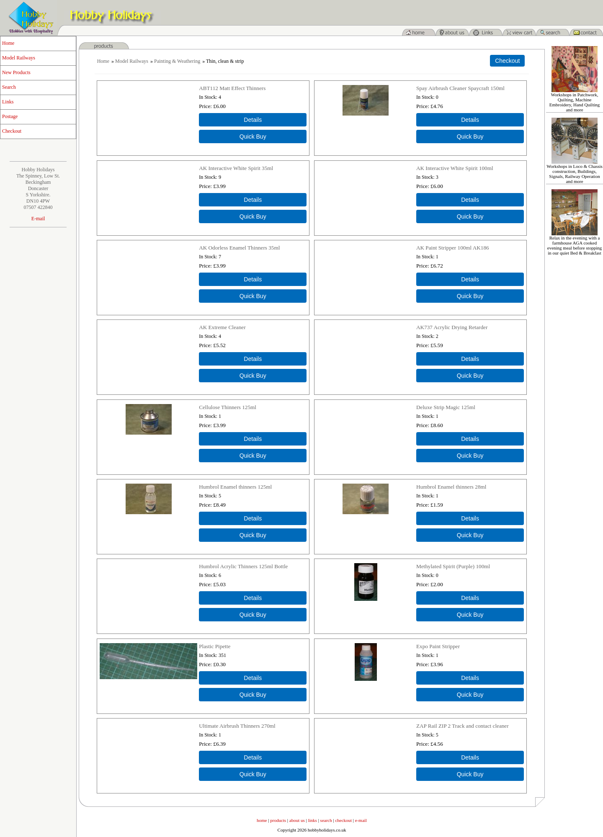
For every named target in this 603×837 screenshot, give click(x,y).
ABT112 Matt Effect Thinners (232, 88)
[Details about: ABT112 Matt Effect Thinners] (253, 119)
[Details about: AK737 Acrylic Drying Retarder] (470, 359)
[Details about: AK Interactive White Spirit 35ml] (253, 199)
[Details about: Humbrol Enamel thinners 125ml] (253, 518)
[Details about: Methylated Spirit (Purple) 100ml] (470, 598)
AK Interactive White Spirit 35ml (236, 168)
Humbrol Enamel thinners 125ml (235, 487)
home (262, 820)
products (278, 820)
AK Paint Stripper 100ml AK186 (452, 248)
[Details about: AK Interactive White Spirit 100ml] (470, 199)
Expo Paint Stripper (438, 646)
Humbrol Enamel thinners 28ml (451, 487)
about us (297, 820)
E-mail (38, 218)
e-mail (361, 820)
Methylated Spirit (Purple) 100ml (453, 566)
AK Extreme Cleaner (222, 327)
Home (8, 43)
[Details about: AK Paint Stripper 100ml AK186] (470, 279)
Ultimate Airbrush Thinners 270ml (237, 726)
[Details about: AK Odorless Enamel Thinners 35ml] (253, 279)
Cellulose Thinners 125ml (227, 407)
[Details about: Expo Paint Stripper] (470, 678)
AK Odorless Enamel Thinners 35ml (239, 248)
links (312, 820)
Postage (10, 116)
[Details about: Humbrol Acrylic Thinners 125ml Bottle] (253, 598)
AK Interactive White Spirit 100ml (454, 168)
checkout (343, 820)
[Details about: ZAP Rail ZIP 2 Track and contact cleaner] (470, 757)
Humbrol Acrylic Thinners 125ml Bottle (243, 566)
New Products (16, 72)
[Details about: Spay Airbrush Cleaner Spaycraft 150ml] (470, 119)
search (326, 820)
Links (7, 102)
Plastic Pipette (214, 646)
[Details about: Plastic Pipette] (253, 678)
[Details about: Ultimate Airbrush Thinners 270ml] (253, 757)
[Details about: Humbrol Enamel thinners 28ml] (470, 518)
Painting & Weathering (177, 61)
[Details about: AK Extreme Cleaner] (253, 359)
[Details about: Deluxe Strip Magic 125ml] (470, 439)
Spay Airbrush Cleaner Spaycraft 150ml (460, 88)
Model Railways (18, 58)
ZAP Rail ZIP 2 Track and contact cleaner (462, 726)
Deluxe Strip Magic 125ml (445, 407)
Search (9, 87)
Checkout (11, 131)
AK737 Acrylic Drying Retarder (451, 327)
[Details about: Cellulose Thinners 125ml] (253, 439)
